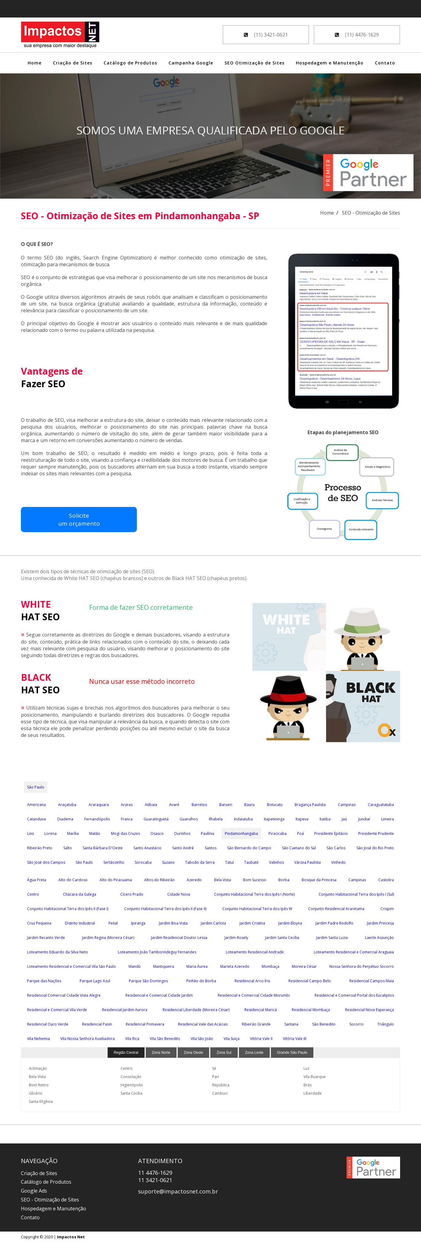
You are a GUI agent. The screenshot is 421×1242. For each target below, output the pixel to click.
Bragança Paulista (310, 804)
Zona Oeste (193, 1052)
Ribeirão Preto (39, 848)
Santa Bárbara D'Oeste (103, 848)
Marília (73, 833)
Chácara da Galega (79, 894)
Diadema (65, 819)
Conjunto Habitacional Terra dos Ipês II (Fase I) (67, 908)
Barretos (199, 804)
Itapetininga (274, 819)
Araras (127, 804)
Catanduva (36, 819)
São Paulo (35, 787)
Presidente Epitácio (331, 833)
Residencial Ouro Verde (47, 1024)
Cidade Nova (178, 894)
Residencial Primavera (145, 1024)
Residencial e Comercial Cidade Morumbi (254, 995)
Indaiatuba (243, 819)
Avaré (174, 804)
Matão (94, 833)
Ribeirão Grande (256, 1024)
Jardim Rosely (236, 937)
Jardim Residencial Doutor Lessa (179, 937)
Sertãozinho (113, 862)
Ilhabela (216, 819)
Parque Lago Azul (95, 980)
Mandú (135, 966)
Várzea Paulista (307, 862)
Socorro (356, 1024)
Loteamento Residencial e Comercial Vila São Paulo (71, 966)
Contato (385, 63)
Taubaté (251, 862)
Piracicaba (277, 833)
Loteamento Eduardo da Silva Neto (57, 952)
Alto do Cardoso (73, 879)
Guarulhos (189, 819)
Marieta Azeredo (234, 966)
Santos (210, 848)
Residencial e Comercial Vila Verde (57, 1009)
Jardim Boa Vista (173, 923)
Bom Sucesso (254, 879)
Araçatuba (67, 804)
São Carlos (336, 848)
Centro (33, 894)
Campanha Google (191, 63)
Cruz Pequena (39, 923)
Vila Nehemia (38, 1038)
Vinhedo (338, 862)
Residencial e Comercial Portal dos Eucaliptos (354, 995)
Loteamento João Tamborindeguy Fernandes (157, 952)
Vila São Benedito (165, 1038)
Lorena (50, 833)
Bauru (249, 804)
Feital (113, 923)
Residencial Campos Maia (371, 980)
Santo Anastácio (147, 848)
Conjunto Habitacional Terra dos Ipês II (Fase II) (165, 908)
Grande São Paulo (292, 1052)
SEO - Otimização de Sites (50, 1199)
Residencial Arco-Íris (252, 980)
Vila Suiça (232, 1038)
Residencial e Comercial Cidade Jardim (159, 995)
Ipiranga (138, 923)
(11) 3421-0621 (266, 34)
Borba (283, 879)
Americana (36, 804)
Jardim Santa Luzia (332, 937)
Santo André (183, 848)
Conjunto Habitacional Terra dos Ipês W (257, 908)
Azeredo (194, 879)
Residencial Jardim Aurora (124, 1009)
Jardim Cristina (252, 923)
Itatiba (325, 819)
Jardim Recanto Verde (46, 937)
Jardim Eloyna (290, 923)
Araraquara (99, 804)
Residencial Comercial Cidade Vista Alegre (64, 995)
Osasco (157, 833)
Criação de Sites (72, 63)
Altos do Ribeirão (159, 879)
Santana (291, 1024)
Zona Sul (223, 1052)
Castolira (386, 879)
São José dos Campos (46, 862)
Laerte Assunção (379, 937)
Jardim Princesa (380, 923)
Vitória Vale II (261, 1038)
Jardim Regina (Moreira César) (108, 937)
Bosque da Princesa (319, 879)
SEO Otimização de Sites (254, 63)
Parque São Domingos (148, 980)
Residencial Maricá (260, 1009)
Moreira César (304, 966)
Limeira (387, 819)
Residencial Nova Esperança (369, 1009)
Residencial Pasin (97, 1024)
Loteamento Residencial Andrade (255, 952)
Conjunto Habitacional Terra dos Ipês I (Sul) (356, 894)
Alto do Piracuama (116, 879)
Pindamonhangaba (241, 833)
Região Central (126, 1052)
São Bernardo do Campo (249, 848)
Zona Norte (161, 1052)
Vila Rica (132, 1038)
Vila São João (202, 1038)
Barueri (225, 804)
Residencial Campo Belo (309, 980)
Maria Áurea (197, 966)
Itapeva (302, 819)
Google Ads (34, 1190)
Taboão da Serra (200, 862)
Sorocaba (143, 862)
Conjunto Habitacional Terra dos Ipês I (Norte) (254, 894)
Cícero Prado (131, 894)
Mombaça (270, 966)
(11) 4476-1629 (357, 34)
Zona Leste (254, 1052)
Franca (127, 819)
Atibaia (151, 804)
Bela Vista (222, 879)
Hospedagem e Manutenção (329, 63)
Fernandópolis (97, 819)
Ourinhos (182, 833)
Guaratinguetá (156, 819)
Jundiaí (364, 819)
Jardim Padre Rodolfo (334, 923)
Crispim (387, 908)
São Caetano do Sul (299, 848)
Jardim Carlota (213, 923)
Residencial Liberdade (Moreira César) (196, 1009)
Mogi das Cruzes (125, 833)
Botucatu (275, 804)
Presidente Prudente (376, 833)
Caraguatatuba (381, 804)
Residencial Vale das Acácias (203, 1024)
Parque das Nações (44, 980)
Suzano (168, 862)
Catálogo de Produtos (130, 63)
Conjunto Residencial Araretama (336, 908)
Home (35, 63)
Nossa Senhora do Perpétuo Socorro (361, 966)
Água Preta (36, 879)
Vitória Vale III (294, 1038)
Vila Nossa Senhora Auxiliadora (87, 1038)
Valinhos (276, 862)
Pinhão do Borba (201, 980)
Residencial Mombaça (311, 1009)
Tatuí (229, 862)
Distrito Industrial (80, 923)
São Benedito (324, 1024)
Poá (300, 833)
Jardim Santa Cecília (282, 937)
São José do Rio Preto (375, 848)
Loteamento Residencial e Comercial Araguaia (354, 952)
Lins (30, 833)
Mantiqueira (163, 966)
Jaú (344, 819)
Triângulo (385, 1024)
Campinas (346, 804)
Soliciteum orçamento (47, 523)
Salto (67, 848)
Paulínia (207, 833)
